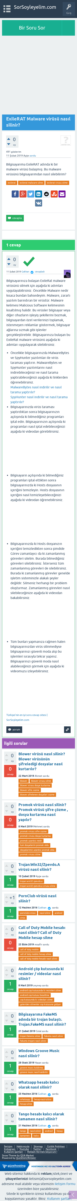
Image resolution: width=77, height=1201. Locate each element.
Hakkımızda (23, 1146)
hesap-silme (26, 1104)
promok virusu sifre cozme (33, 831)
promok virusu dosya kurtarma (35, 836)
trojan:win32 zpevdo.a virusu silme (37, 886)
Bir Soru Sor (32, 28)
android (58, 913)
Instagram (9, 1149)
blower (23, 781)
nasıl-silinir (45, 913)
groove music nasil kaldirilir (34, 1072)
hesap (60, 1131)
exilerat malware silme (31, 182)
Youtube (24, 1149)
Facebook (51, 1149)
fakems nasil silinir (53, 1036)
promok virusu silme (30, 854)
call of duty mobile (29, 949)
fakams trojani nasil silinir (33, 1041)
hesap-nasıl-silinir (43, 1099)
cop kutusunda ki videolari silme (36, 999)
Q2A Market (27, 1155)
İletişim (8, 1146)
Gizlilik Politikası (56, 1146)
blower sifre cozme (29, 790)
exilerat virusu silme (57, 182)
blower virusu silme (41, 781)
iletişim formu (65, 1184)
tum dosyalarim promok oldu (34, 845)
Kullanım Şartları (13, 1152)
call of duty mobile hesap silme (35, 954)
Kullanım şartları (59, 1198)
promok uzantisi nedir (31, 840)
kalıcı (36, 1135)
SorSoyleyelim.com (35, 7)
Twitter (37, 1149)
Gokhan (42, 907)
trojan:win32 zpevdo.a (31, 881)
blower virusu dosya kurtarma (35, 785)
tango (23, 1131)
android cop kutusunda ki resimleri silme (40, 990)
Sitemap (38, 1146)
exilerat (12, 182)
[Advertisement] (38, 76)
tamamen (25, 1135)
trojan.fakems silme (30, 1036)
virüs (22, 917)
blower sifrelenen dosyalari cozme (37, 794)
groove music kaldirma (31, 1067)
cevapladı (40, 271)
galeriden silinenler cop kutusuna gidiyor (40, 1004)
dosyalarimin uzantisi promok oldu (37, 850)
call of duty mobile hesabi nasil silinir (38, 958)
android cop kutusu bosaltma (34, 995)
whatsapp (25, 1099)
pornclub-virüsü (28, 913)
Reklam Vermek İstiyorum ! (42, 1152)
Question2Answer (26, 1158)
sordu (33, 155)
